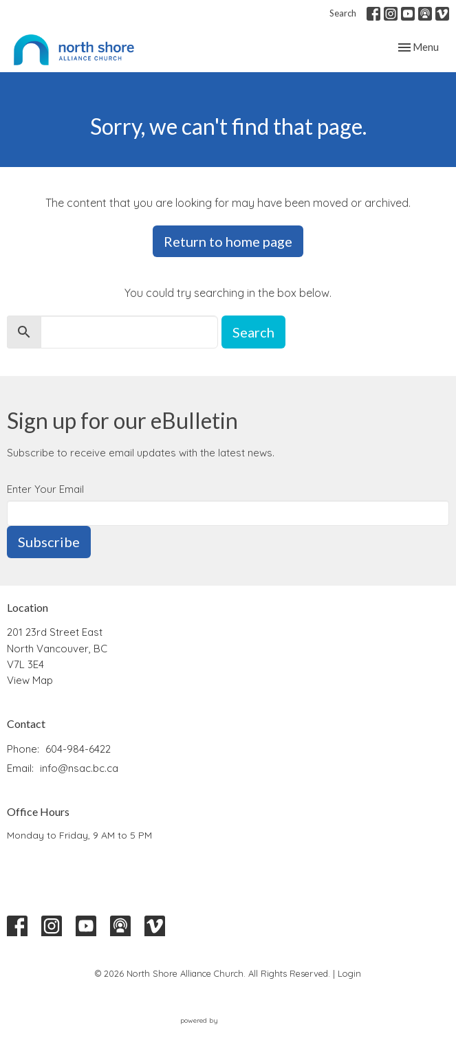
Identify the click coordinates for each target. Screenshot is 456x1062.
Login (349, 973)
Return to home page (228, 241)
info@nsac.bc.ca (79, 768)
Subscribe (49, 541)
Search (342, 13)
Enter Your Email (45, 489)
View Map (30, 680)
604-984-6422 (78, 748)
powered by (228, 1020)
